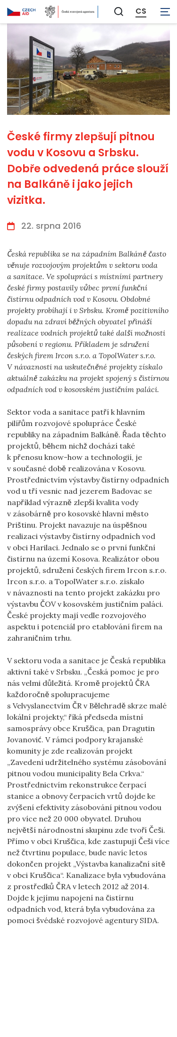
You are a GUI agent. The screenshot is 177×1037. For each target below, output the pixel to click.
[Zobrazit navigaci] (165, 12)
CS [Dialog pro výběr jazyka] (140, 11)
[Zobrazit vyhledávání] (119, 11)
